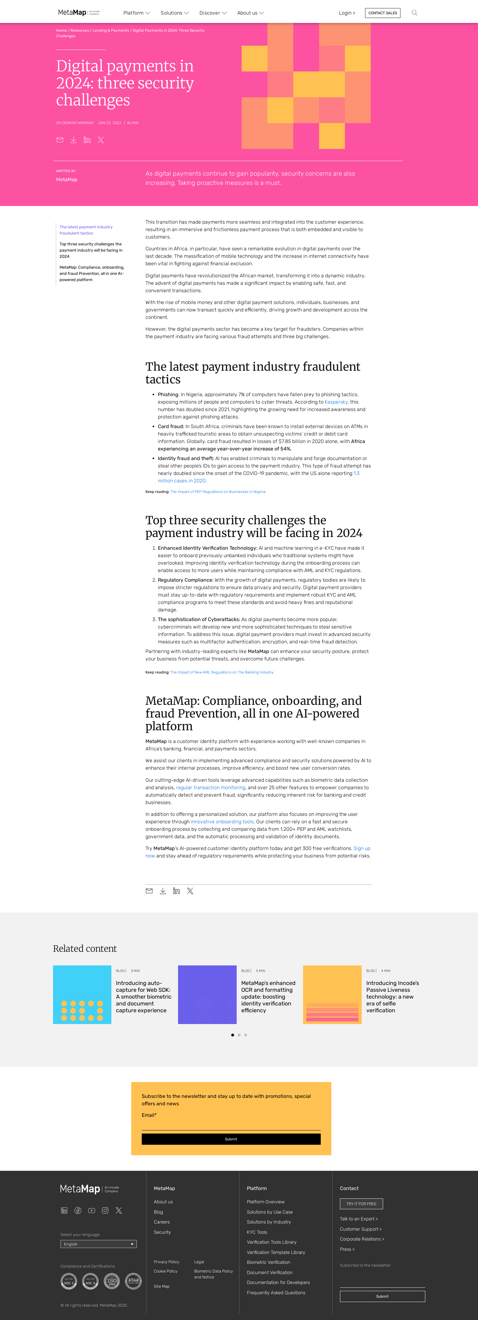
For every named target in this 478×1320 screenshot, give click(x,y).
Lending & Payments (111, 30)
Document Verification (270, 1272)
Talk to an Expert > (359, 1219)
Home (61, 30)
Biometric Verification (268, 1262)
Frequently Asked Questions (276, 1292)
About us (163, 1202)
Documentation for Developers (278, 1282)
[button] (232, 1035)
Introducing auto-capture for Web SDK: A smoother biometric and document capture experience (144, 997)
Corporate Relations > (362, 1239)
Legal (199, 1262)
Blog (158, 1212)
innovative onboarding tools (222, 822)
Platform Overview (266, 1202)
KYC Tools (257, 1232)
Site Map (162, 1286)
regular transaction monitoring (210, 787)
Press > (347, 1249)
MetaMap (67, 179)
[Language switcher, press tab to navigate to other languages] (98, 1244)
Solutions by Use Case (270, 1212)
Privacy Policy (166, 1262)
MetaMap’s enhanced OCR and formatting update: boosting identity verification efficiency (268, 997)
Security (162, 1232)
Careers (162, 1222)
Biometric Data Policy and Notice (213, 1274)
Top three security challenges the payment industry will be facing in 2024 (91, 250)
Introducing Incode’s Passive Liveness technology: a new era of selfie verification (392, 997)
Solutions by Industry (269, 1222)
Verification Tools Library (272, 1242)
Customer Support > (361, 1229)
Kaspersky (336, 402)
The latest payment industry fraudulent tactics (86, 230)
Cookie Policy (165, 1271)
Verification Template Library (276, 1252)
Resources (79, 30)
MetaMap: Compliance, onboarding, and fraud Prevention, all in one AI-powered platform (92, 273)
